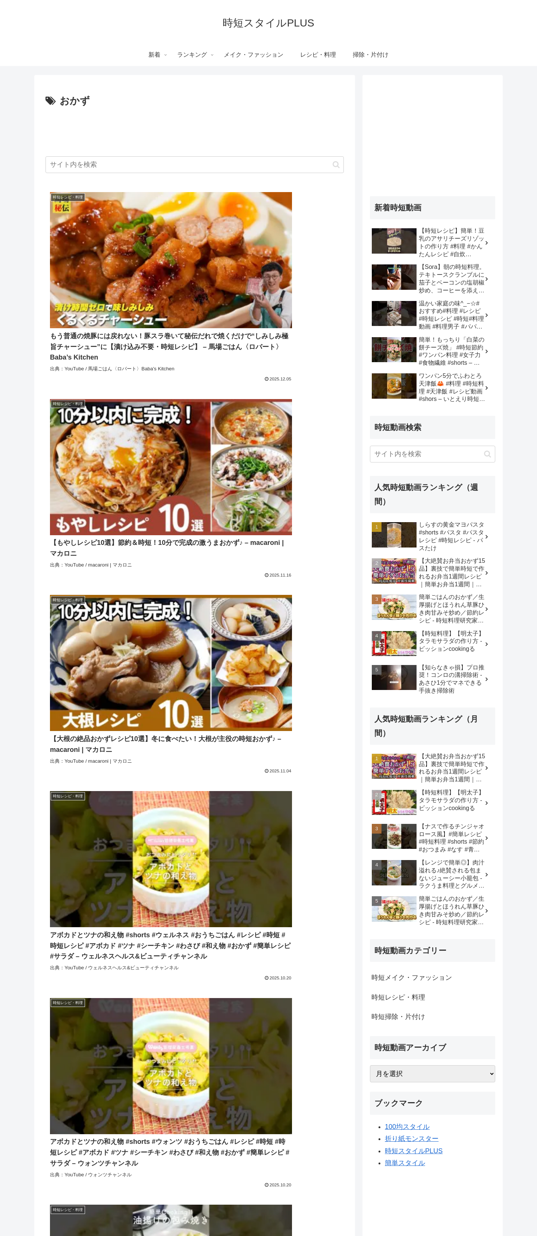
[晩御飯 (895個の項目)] (329, 987)
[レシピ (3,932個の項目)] (306, 962)
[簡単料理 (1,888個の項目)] (231, 974)
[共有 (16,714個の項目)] (213, 962)
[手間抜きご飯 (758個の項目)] (148, 1012)
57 (214, 1093)
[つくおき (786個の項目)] (132, 1000)
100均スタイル (407, 1126)
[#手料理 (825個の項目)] (60, 1000)
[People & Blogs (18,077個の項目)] (69, 949)
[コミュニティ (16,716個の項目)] (321, 949)
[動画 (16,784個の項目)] (141, 949)
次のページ (195, 1064)
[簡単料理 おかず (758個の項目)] (290, 1012)
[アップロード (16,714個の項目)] (181, 962)
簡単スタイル (405, 1163)
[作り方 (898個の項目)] (299, 987)
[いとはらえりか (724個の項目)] (158, 1024)
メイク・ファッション (255, 1213)
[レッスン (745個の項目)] (62, 1024)
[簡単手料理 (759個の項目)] (107, 1012)
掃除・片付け (344, 1213)
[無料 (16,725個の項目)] (213, 949)
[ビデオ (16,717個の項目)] (283, 949)
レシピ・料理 (305, 1213)
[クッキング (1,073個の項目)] (125, 987)
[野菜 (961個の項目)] (191, 987)
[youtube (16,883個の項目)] (111, 949)
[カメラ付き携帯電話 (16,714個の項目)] (133, 962)
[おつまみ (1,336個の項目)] (295, 974)
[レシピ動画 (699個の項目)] (300, 1024)
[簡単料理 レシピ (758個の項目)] (241, 1012)
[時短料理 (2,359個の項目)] (157, 974)
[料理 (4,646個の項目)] (280, 962)
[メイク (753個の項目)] (329, 1012)
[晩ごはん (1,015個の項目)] (161, 987)
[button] (336, 164)
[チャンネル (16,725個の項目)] (247, 949)
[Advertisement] (194, 130)
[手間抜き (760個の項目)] (328, 1000)
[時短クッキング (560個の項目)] (291, 1037)
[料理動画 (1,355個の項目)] (263, 974)
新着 (182, 1213)
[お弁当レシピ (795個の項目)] (95, 1000)
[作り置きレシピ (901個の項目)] (260, 987)
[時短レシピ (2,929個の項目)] (100, 974)
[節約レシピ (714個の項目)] (225, 1024)
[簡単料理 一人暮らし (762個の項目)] (284, 1000)
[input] (194, 164)
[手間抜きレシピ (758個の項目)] (193, 1012)
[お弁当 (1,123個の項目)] (60, 987)
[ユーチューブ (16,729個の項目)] (177, 949)
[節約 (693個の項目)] (331, 1024)
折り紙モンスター (412, 1138)
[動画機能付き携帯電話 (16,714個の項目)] (75, 962)
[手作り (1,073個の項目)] (90, 987)
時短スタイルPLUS (414, 1151)
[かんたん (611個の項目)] (91, 1037)
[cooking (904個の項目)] (220, 987)
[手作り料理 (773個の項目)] (238, 1000)
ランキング (208, 1213)
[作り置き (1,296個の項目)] (328, 974)
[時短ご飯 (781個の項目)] (204, 1000)
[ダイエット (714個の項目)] (263, 1024)
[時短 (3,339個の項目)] (332, 962)
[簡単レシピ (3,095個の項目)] (63, 974)
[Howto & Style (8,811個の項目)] (246, 962)
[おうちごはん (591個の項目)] (188, 1037)
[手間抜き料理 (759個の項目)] (67, 1012)
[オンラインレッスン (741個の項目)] (107, 1024)
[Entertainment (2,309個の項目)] (195, 974)
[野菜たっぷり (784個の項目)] (168, 1000)
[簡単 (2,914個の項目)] (130, 974)
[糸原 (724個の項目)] (193, 1024)
